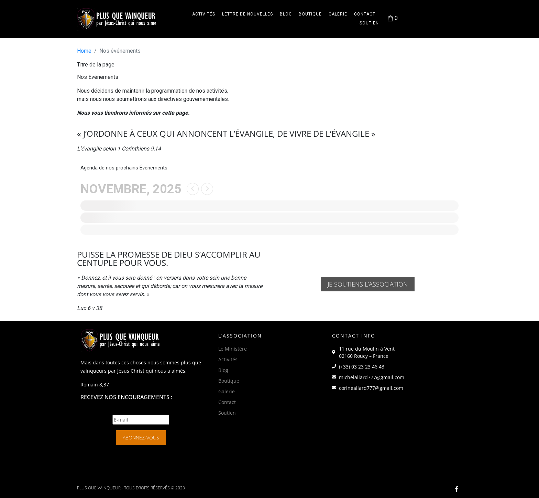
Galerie (338, 14)
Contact (364, 14)
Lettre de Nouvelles (247, 14)
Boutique (310, 14)
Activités (203, 14)
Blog (286, 14)
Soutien (369, 23)
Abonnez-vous (141, 437)
